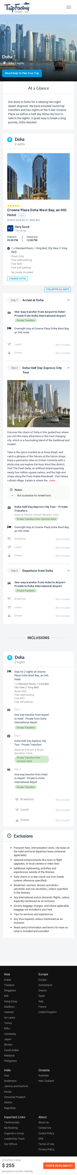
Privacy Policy (46, 1149)
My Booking (11, 1127)
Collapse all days (57, 289)
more (52, 480)
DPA (40, 1138)
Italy (40, 1001)
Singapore (10, 990)
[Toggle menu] (69, 7)
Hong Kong (10, 1001)
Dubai (7, 979)
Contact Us (44, 1127)
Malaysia (9, 1055)
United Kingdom (47, 1012)
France (42, 1006)
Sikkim (8, 1102)
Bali (6, 996)
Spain (41, 996)
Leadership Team (14, 1138)
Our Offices (10, 1144)
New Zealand (46, 1081)
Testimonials (11, 1122)
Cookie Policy (46, 1133)
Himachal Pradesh (14, 1097)
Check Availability (59, 1165)
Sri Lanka (9, 1017)
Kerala (7, 1091)
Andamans (10, 1081)
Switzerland (45, 985)
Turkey (8, 1023)
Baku (7, 1028)
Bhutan (8, 1044)
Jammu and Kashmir (16, 1086)
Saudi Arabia (11, 1050)
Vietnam (9, 1012)
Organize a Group (14, 1133)
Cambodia (10, 1034)
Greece (42, 990)
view (21, 215)
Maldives (9, 1006)
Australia (43, 1075)
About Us (43, 1122)
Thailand (9, 985)
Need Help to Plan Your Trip (22, 73)
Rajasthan (10, 1108)
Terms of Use (46, 1144)
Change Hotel (17, 278)
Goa (6, 1075)
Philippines (10, 1061)
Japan (7, 1039)
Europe (42, 979)
